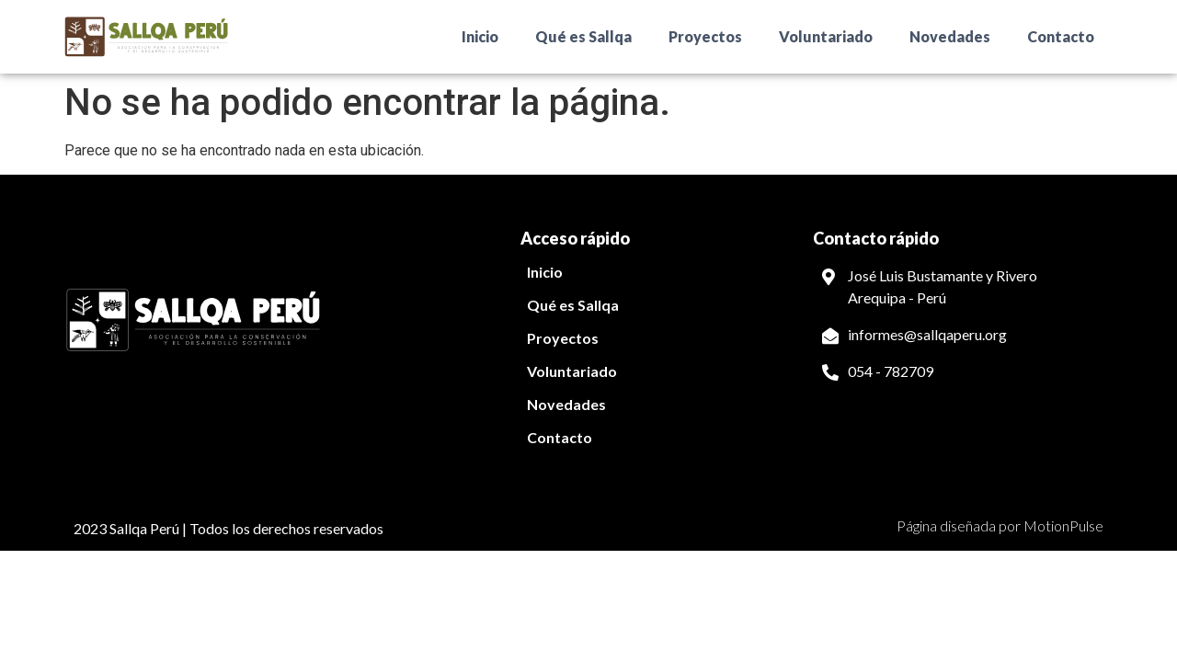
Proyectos (705, 36)
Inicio (480, 36)
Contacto (1060, 36)
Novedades (949, 36)
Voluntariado (826, 36)
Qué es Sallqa (583, 36)
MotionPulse (1063, 525)
